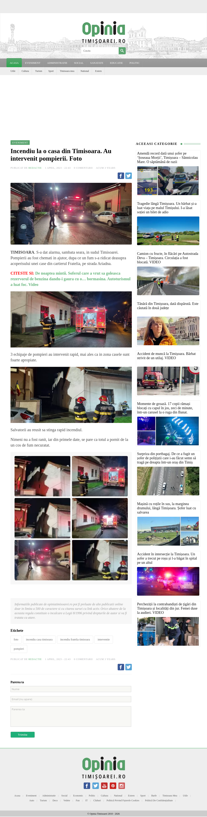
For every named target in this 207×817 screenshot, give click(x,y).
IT (86, 800)
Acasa (14, 62)
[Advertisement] (103, 105)
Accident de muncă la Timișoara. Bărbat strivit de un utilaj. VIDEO (166, 356)
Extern (98, 71)
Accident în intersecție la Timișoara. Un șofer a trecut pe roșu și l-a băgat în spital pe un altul (167, 558)
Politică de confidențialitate (159, 800)
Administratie (49, 795)
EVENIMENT (32, 62)
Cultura (25, 71)
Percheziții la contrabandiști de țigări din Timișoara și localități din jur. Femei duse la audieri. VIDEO (167, 608)
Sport (51, 71)
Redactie (35, 167)
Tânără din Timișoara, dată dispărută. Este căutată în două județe (167, 306)
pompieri (19, 648)
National (84, 71)
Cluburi (97, 800)
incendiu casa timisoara (39, 639)
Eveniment (31, 795)
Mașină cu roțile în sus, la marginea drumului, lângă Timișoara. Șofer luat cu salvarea (166, 508)
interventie (104, 639)
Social (64, 795)
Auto (31, 800)
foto (16, 639)
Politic (92, 795)
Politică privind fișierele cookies (123, 800)
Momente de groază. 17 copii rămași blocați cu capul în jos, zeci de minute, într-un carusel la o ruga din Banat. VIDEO (165, 410)
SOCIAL (78, 62)
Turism (38, 71)
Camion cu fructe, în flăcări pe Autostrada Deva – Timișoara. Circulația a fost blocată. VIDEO (167, 258)
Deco (55, 800)
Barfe (154, 795)
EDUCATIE (116, 62)
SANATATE (96, 62)
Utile (13, 71)
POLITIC (134, 62)
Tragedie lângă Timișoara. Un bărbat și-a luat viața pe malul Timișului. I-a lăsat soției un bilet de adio (166, 208)
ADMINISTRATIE (57, 62)
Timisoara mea (67, 71)
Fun (78, 800)
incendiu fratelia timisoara (75, 639)
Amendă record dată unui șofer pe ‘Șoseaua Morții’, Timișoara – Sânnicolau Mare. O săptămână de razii (167, 157)
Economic (78, 795)
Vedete (66, 800)
